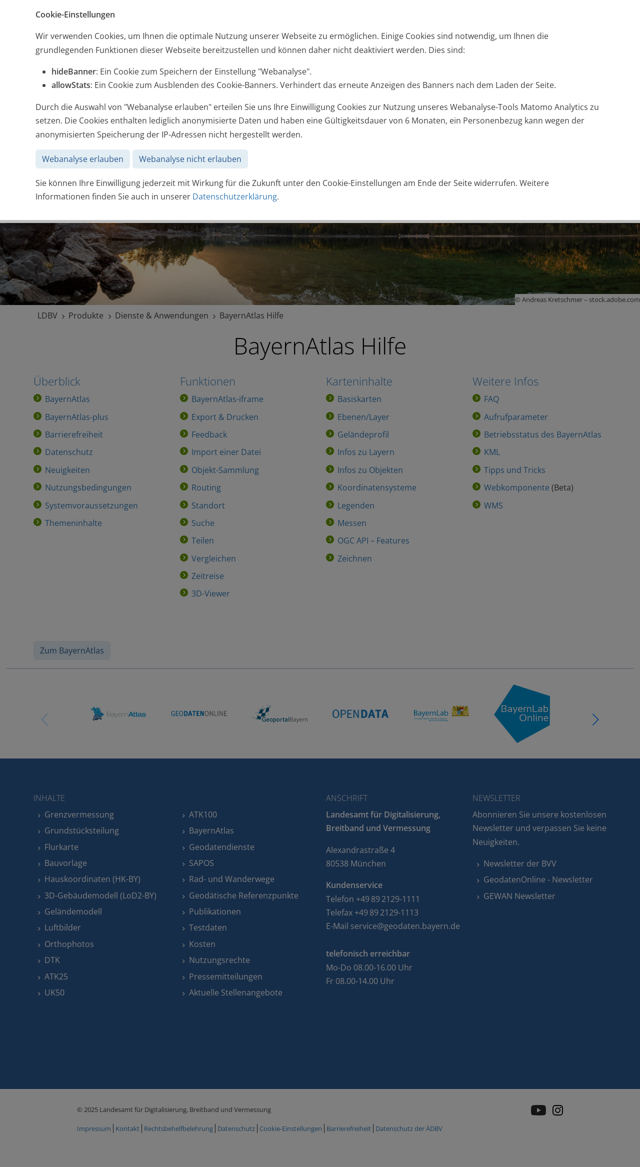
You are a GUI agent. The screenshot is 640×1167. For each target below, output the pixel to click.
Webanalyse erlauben (83, 159)
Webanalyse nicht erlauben (190, 159)
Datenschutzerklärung (234, 196)
